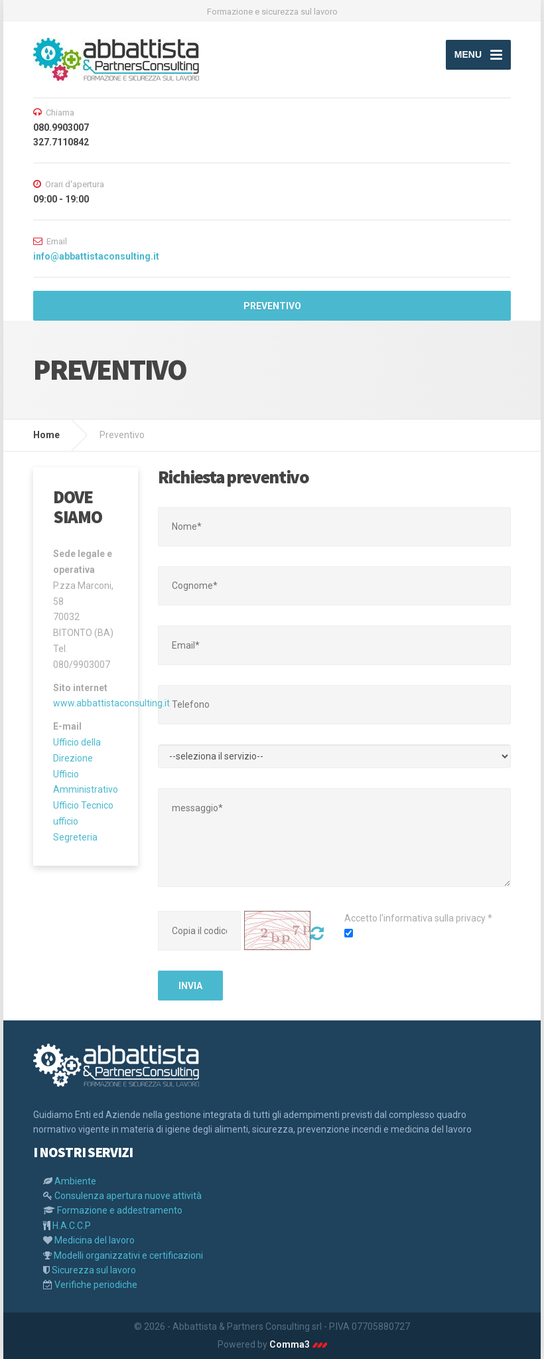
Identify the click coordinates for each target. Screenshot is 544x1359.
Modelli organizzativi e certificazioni (128, 1255)
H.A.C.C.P (71, 1225)
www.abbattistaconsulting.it (111, 703)
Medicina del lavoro (94, 1240)
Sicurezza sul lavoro (94, 1270)
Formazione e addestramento (119, 1210)
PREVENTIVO (272, 306)
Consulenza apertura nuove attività (128, 1195)
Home (46, 435)
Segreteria (75, 837)
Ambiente (75, 1181)
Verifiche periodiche (95, 1284)
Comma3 (298, 1344)
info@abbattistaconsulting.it (96, 256)
